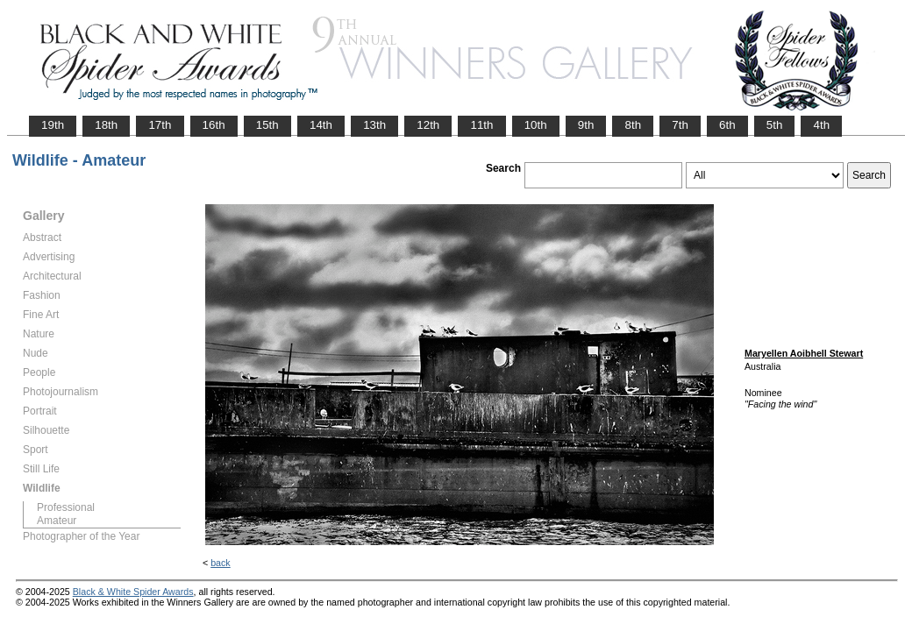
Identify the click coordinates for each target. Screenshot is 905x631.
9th (586, 124)
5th (775, 124)
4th (821, 124)
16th (214, 124)
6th (727, 124)
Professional (66, 507)
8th (633, 124)
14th (321, 124)
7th (680, 124)
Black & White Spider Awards (133, 591)
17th (160, 124)
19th (53, 124)
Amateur (56, 520)
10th (536, 124)
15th (267, 124)
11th (481, 124)
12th (428, 124)
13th (374, 124)
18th (106, 124)
